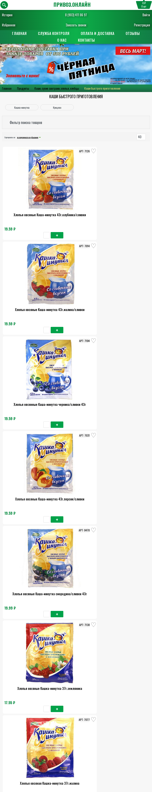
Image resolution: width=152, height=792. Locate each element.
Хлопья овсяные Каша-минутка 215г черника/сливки (125, 433)
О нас (61, 40)
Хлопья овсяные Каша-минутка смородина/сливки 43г (76, 278)
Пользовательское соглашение (76, 752)
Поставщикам (76, 767)
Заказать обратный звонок (76, 732)
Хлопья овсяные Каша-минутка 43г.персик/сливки (27, 278)
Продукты (23, 89)
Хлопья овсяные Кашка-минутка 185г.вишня (125, 510)
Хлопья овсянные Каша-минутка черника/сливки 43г (125, 200)
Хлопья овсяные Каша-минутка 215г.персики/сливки (76, 588)
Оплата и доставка (98, 33)
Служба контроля (53, 33)
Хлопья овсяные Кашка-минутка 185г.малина (27, 588)
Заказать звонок (76, 25)
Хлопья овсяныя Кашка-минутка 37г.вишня (76, 355)
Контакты (86, 40)
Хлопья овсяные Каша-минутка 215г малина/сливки (125, 588)
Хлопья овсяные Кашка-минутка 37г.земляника (125, 278)
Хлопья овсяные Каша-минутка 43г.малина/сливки (76, 200)
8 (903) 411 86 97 (76, 14)
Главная (19, 33)
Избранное (8, 25)
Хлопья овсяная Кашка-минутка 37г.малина (26, 355)
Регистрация (142, 25)
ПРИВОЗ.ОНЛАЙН (72, 4)
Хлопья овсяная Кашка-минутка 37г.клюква (76, 433)
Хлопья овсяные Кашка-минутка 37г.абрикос (27, 433)
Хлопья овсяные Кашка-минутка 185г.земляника (27, 510)
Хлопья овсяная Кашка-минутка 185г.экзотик (26, 665)
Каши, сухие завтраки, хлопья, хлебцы (56, 89)
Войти (146, 14)
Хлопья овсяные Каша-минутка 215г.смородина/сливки (76, 510)
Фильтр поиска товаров (26, 123)
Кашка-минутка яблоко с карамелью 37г (76, 665)
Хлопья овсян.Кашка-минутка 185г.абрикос (125, 665)
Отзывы (133, 33)
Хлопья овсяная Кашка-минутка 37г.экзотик (125, 355)
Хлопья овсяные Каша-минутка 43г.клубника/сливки (27, 200)
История (7, 14)
